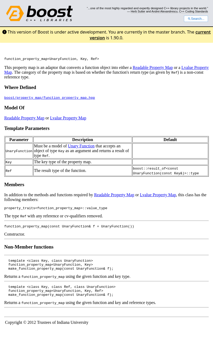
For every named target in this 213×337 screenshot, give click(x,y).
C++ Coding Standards (193, 11)
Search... (196, 19)
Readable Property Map (153, 68)
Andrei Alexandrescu (164, 11)
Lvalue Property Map (68, 118)
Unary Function (81, 146)
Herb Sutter (138, 11)
